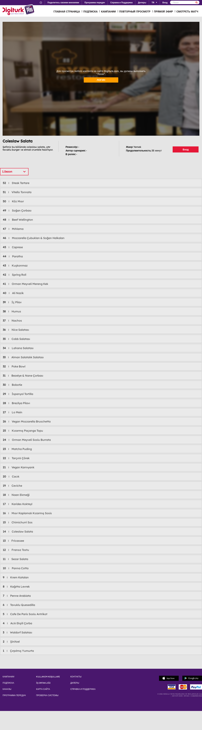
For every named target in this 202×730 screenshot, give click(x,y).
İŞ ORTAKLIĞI (43, 683)
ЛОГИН (101, 80)
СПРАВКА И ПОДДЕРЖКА (82, 689)
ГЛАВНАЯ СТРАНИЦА (67, 11)
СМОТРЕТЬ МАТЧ (187, 11)
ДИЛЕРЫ (74, 683)
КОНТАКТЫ (75, 677)
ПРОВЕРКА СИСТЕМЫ (47, 695)
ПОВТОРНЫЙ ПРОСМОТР (135, 11)
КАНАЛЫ (7, 689)
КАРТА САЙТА (43, 689)
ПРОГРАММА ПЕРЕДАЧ (14, 695)
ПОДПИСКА (90, 11)
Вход (186, 149)
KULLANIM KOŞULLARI (48, 677)
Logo (19, 10)
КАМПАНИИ (108, 11)
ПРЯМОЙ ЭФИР (163, 11)
